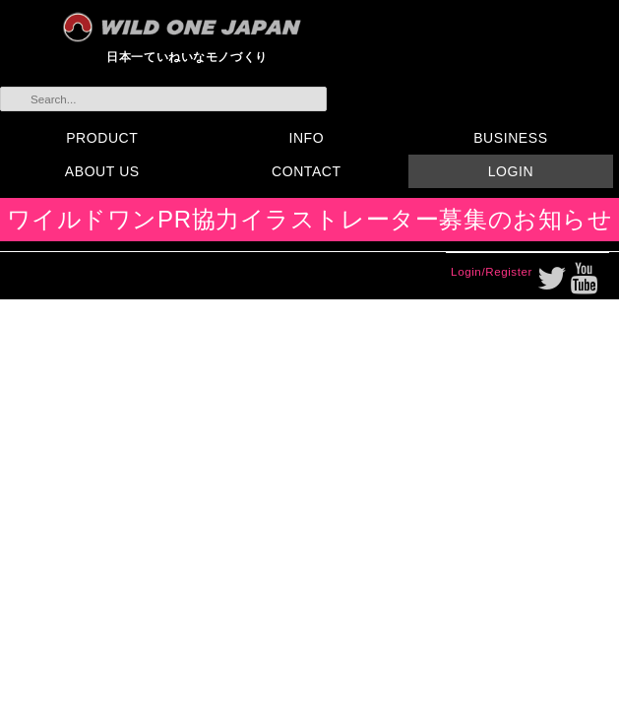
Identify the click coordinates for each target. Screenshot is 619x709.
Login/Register (491, 271)
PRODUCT (102, 138)
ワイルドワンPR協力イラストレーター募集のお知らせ (310, 219)
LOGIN (510, 171)
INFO (306, 138)
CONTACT (306, 171)
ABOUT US (102, 171)
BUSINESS (510, 138)
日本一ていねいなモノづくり (187, 56)
